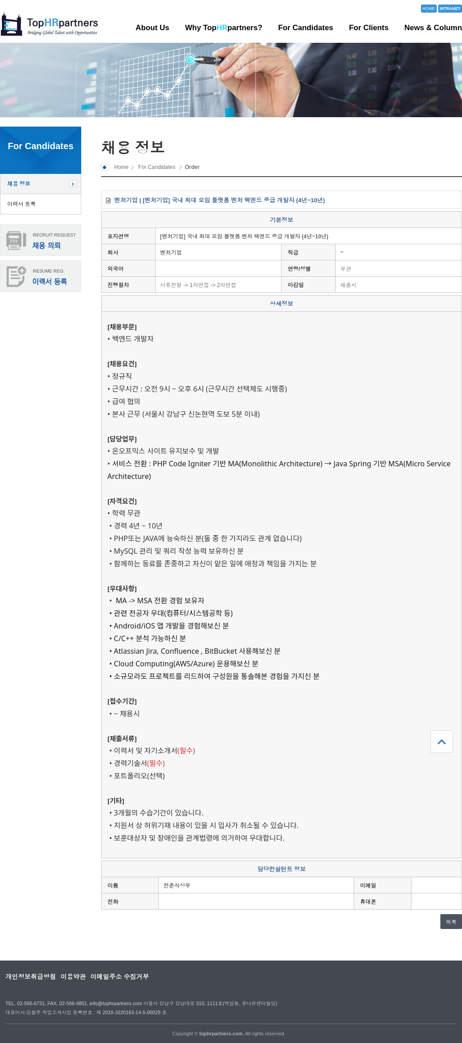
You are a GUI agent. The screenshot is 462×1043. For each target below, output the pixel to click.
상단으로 (441, 741)
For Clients (369, 27)
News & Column (433, 27)
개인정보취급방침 (30, 976)
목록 (451, 922)
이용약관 (73, 976)
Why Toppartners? (223, 27)
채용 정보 (18, 184)
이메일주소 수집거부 (119, 976)
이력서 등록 (21, 204)
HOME (429, 8)
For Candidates (305, 27)
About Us (153, 27)
